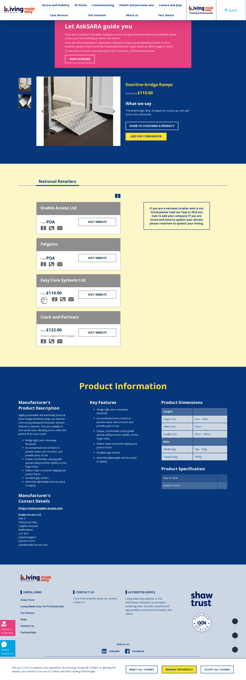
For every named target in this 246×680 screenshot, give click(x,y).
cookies (25, 667)
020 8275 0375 (26, 541)
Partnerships (28, 632)
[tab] (57, 178)
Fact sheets (166, 15)
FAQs (23, 619)
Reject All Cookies (141, 669)
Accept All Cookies (217, 669)
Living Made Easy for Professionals (42, 606)
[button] (42, 111)
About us (132, 15)
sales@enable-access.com (32, 544)
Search (231, 10)
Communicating (103, 5)
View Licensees (80, 59)
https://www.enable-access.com (40, 508)
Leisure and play (170, 5)
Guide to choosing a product (152, 126)
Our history (27, 612)
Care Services (59, 15)
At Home (81, 5)
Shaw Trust (27, 599)
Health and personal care (136, 5)
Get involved (97, 15)
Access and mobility (55, 5)
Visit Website (97, 222)
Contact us (27, 625)
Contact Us (79, 602)
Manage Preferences (179, 669)
